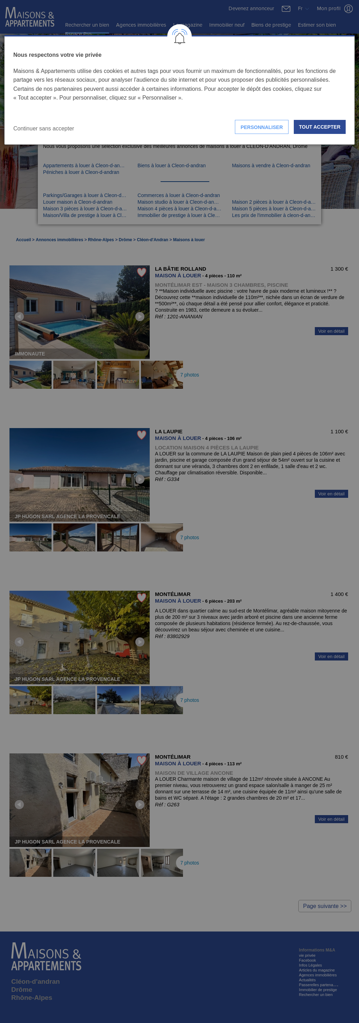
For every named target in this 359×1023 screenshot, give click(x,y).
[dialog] (179, 90)
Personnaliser (262, 127)
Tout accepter (319, 127)
